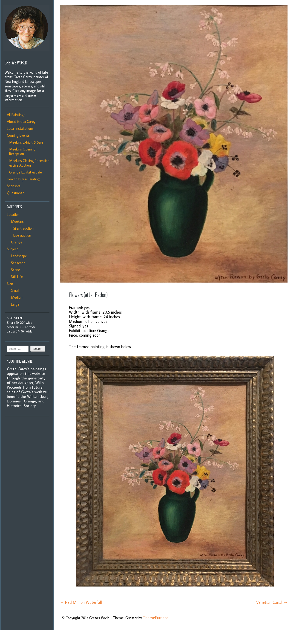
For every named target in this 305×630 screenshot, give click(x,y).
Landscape (18, 256)
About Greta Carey (21, 121)
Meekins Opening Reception (22, 151)
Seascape (17, 262)
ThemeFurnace (155, 617)
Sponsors (13, 186)
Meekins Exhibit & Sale (26, 142)
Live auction (21, 235)
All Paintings (16, 114)
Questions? (15, 193)
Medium (16, 297)
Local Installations (20, 128)
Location (13, 214)
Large (14, 304)
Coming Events (18, 135)
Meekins (16, 221)
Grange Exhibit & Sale (25, 172)
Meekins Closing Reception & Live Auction (29, 163)
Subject (12, 249)
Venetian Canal (272, 602)
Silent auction (23, 228)
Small (14, 290)
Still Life (16, 276)
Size (10, 283)
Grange (15, 242)
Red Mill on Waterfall (81, 602)
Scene (14, 269)
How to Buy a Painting (23, 179)
